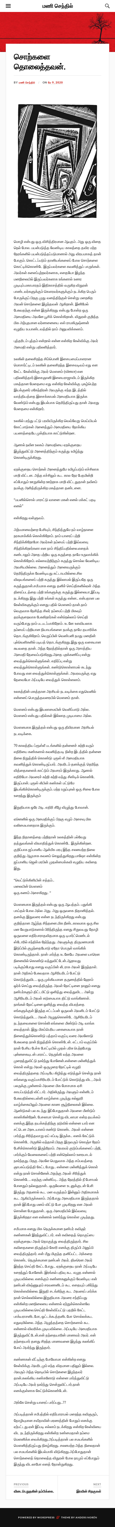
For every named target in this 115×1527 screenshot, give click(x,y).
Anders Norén (86, 1517)
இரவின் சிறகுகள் (88, 1491)
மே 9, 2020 (55, 82)
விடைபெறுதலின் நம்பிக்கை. (34, 1491)
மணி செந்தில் (57, 5)
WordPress (46, 1517)
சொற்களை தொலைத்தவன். (40, 61)
